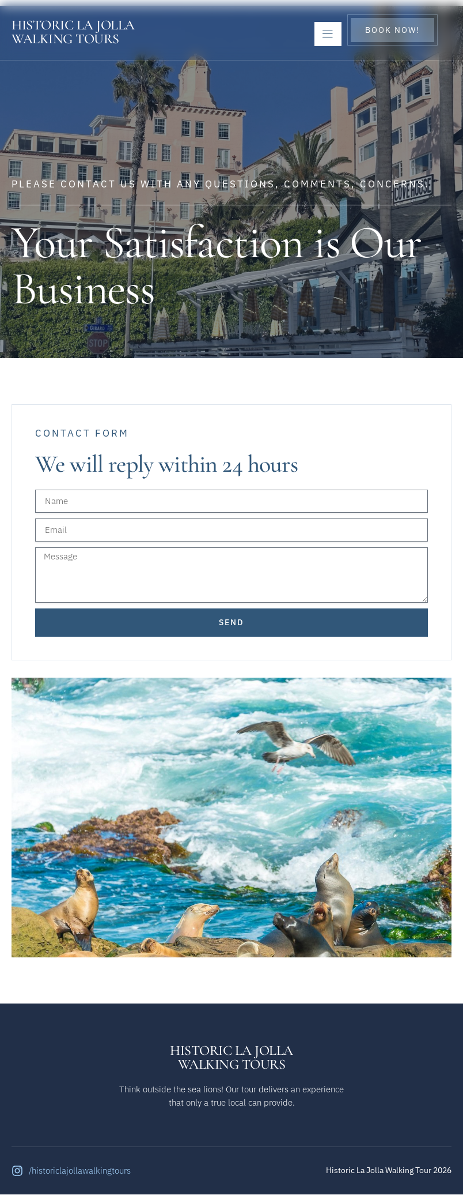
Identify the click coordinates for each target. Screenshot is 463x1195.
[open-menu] (327, 34)
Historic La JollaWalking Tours (73, 32)
